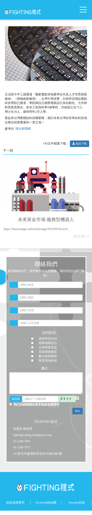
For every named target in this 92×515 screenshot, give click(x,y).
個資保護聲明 (15, 502)
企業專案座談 (48, 347)
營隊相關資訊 (48, 343)
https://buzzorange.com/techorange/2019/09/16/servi (36, 230)
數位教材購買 (48, 356)
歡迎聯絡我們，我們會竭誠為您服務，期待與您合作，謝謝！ (46, 273)
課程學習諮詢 (48, 338)
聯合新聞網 (23, 130)
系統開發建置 (48, 351)
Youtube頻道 (76, 502)
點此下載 (79, 145)
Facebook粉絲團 (45, 502)
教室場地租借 (48, 360)
